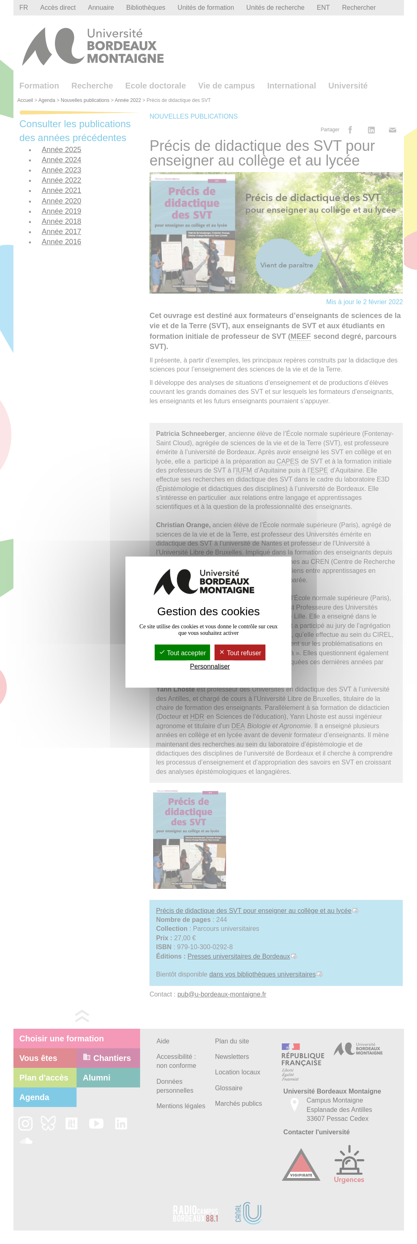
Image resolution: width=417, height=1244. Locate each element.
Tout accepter (182, 652)
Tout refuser (240, 652)
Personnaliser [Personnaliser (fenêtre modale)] (210, 666)
